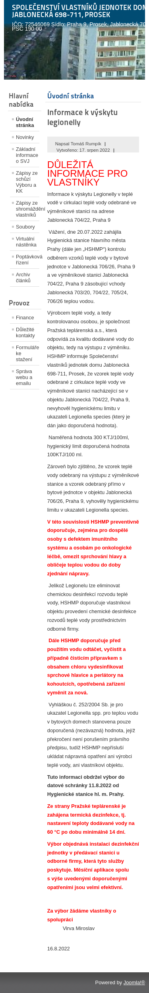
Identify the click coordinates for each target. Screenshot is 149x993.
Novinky (25, 137)
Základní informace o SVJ (27, 155)
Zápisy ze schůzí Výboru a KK (27, 182)
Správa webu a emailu (24, 377)
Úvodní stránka (25, 122)
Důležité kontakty (25, 332)
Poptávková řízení (27, 260)
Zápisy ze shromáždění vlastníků (27, 209)
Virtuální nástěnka (26, 242)
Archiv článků (23, 277)
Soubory (25, 227)
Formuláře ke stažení (27, 353)
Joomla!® (134, 982)
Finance (25, 318)
